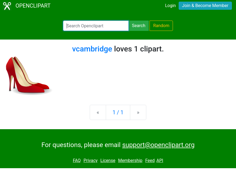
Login (170, 5)
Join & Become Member (205, 5)
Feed (150, 160)
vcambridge (92, 48)
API (159, 160)
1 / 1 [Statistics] (118, 112)
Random (161, 25)
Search (138, 25)
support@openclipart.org (158, 145)
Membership (130, 160)
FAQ (77, 160)
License (107, 160)
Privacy (90, 160)
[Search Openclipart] (96, 26)
